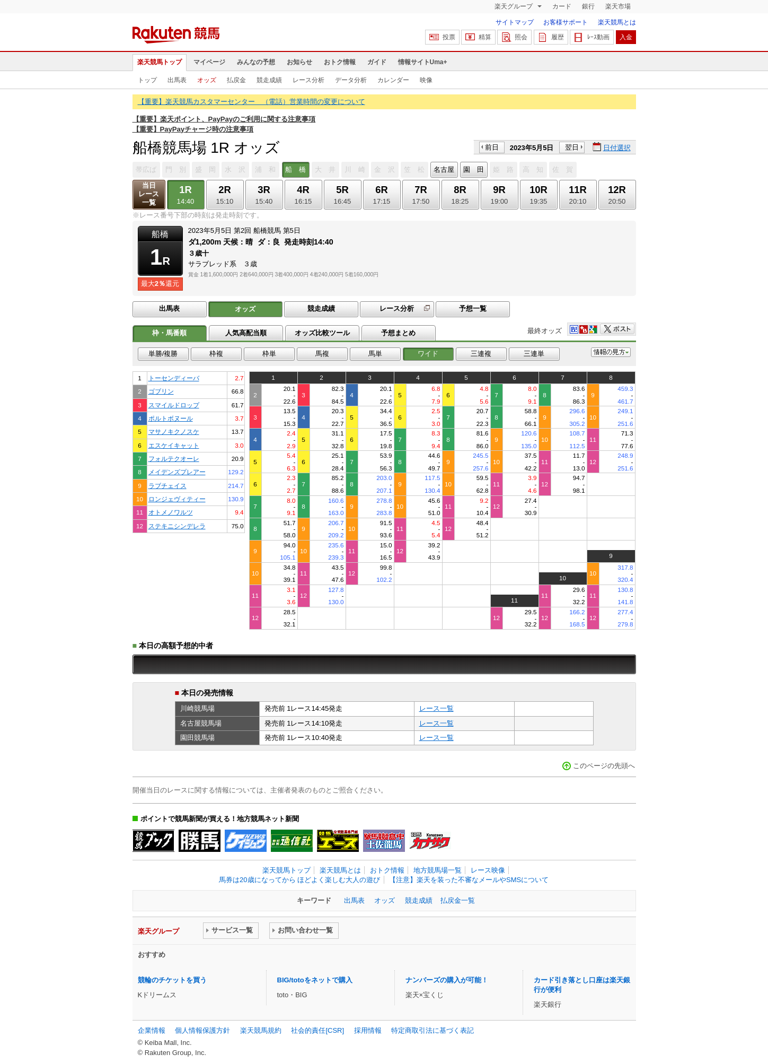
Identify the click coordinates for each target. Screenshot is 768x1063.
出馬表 (177, 80)
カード (561, 6)
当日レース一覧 (148, 193)
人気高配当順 (246, 333)
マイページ (209, 62)
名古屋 (444, 169)
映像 (426, 80)
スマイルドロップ (173, 405)
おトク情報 (340, 62)
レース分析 (308, 80)
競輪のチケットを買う (172, 980)
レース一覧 (436, 708)
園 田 (473, 169)
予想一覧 (473, 308)
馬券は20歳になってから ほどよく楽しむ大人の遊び (299, 880)
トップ (147, 80)
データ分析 (351, 80)
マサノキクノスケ (173, 431)
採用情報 (368, 1030)
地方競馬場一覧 (437, 870)
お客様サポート (565, 22)
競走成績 (269, 80)
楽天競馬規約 (260, 1030)
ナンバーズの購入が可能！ (446, 980)
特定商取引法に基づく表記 (432, 1030)
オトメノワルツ (170, 512)
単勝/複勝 (163, 354)
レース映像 (488, 870)
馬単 (375, 354)
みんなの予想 (256, 62)
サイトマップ (515, 22)
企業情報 (151, 1030)
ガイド (376, 62)
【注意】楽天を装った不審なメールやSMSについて (469, 880)
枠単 (269, 354)
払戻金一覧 (457, 900)
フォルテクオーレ (173, 458)
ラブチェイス (167, 485)
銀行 (588, 6)
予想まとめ (398, 333)
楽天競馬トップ (159, 62)
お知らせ (299, 62)
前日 (492, 147)
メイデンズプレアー (177, 471)
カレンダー (393, 80)
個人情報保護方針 (202, 1030)
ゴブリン (161, 391)
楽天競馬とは (617, 22)
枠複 (216, 354)
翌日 (572, 147)
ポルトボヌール (170, 418)
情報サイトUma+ (422, 62)
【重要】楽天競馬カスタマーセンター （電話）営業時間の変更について (251, 102)
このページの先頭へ (604, 766)
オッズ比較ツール (322, 333)
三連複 (481, 354)
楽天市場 (618, 6)
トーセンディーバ (173, 377)
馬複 (322, 354)
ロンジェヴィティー (177, 498)
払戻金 (236, 80)
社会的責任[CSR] (317, 1030)
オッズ (206, 80)
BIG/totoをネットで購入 (314, 980)
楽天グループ (514, 6)
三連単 (534, 354)
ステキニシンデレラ (177, 525)
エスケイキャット (173, 445)
